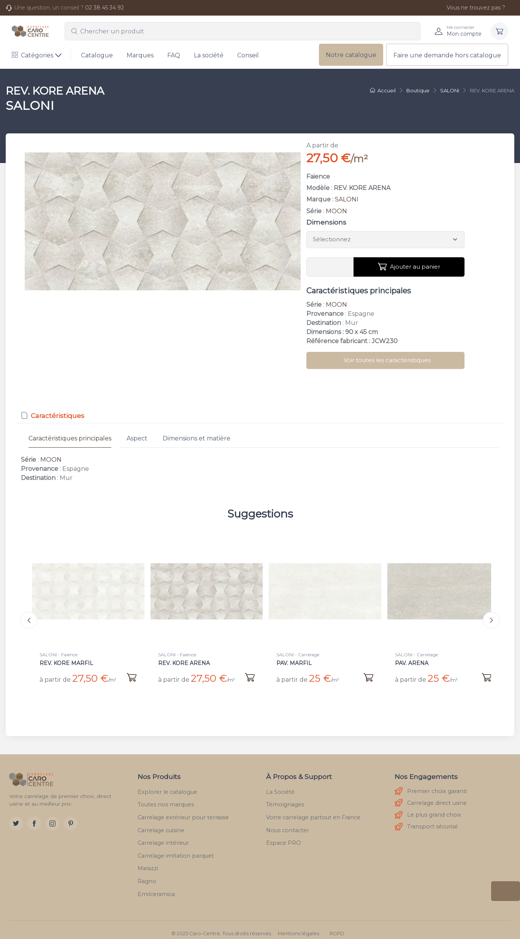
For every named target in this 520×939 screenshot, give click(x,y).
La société (209, 55)
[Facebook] (34, 816)
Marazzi (148, 861)
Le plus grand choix (428, 808)
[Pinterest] (71, 816)
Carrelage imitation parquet (176, 848)
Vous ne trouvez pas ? (471, 7)
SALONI (346, 199)
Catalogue (97, 55)
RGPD (337, 926)
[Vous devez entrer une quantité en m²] (330, 267)
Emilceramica (156, 886)
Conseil (248, 55)
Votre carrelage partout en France (313, 809)
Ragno (147, 873)
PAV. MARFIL (294, 663)
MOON (336, 211)
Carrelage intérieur (163, 835)
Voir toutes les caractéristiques (387, 360)
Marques (140, 55)
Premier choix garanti (431, 784)
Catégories (32, 55)
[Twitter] (16, 816)
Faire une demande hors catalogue (447, 55)
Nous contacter (287, 822)
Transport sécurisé (426, 819)
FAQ (173, 55)
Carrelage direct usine (431, 796)
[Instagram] (52, 816)
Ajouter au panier (409, 266)
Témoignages (285, 797)
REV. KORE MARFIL (66, 663)
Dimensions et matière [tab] (196, 438)
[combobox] (242, 31)
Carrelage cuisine (161, 822)
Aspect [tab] (137, 438)
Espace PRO (283, 835)
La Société (280, 784)
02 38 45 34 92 (104, 7)
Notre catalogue (351, 55)
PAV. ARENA (411, 663)
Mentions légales (298, 926)
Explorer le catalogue (167, 784)
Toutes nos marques (166, 797)
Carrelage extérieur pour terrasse (183, 809)
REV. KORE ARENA (184, 663)
